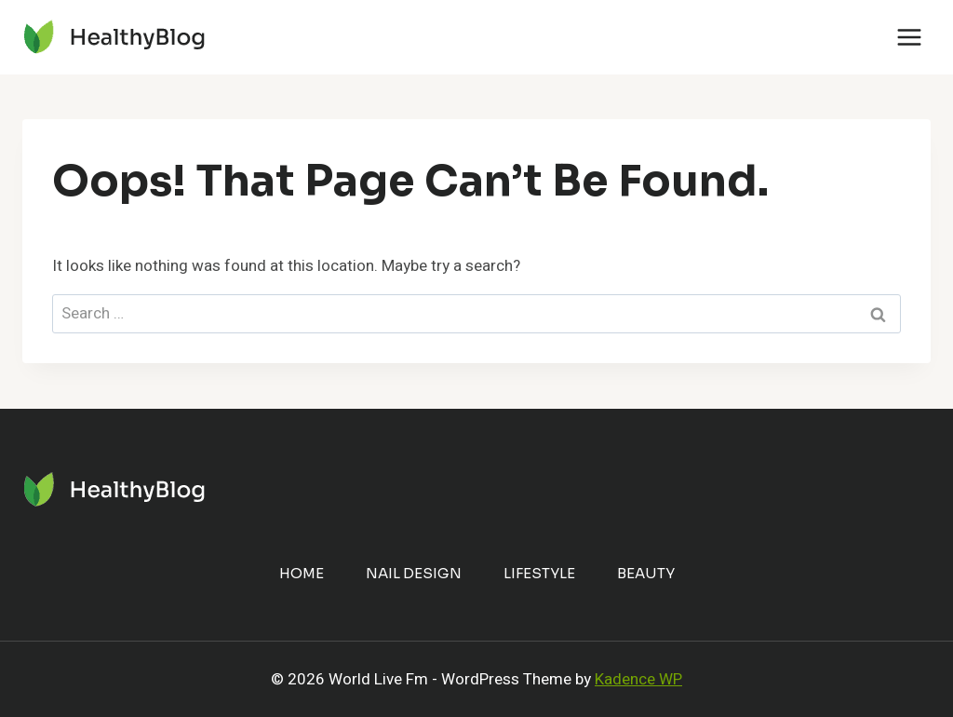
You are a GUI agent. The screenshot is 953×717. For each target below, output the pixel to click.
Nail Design (414, 573)
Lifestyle (539, 573)
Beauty (646, 573)
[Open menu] (909, 37)
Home (301, 573)
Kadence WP (638, 679)
